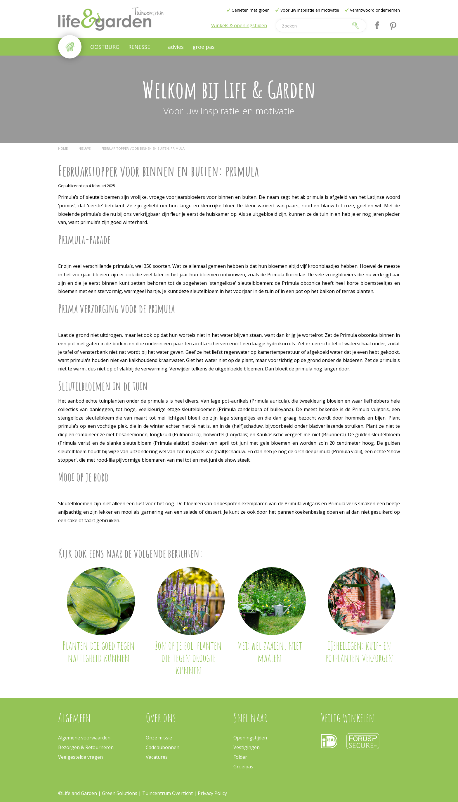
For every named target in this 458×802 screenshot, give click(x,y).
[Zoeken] (312, 25)
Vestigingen (246, 747)
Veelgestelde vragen (80, 757)
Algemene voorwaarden (84, 737)
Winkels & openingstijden (239, 25)
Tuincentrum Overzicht (167, 793)
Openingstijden (250, 737)
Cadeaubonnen (162, 747)
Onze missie (159, 737)
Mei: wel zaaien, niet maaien (269, 651)
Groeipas (243, 766)
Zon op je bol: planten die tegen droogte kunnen (188, 657)
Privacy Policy (212, 793)
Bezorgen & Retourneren (86, 747)
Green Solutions (120, 793)
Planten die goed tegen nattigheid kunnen (99, 651)
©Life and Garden (77, 793)
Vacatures (157, 757)
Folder (240, 757)
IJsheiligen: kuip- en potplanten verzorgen (359, 651)
